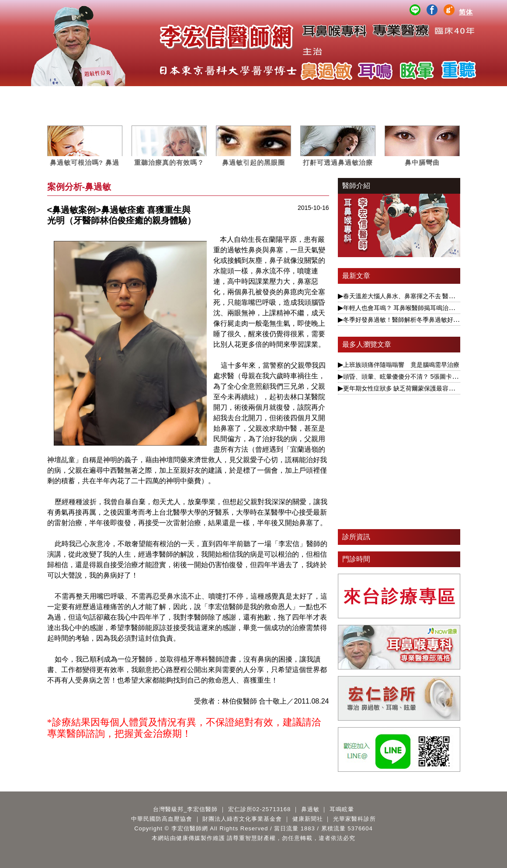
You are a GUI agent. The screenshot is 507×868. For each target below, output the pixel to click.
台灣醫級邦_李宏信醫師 (185, 809)
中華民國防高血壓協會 (161, 819)
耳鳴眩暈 (191, 94)
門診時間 (356, 559)
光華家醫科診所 (354, 819)
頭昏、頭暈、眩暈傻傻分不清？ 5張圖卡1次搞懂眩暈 (414, 376)
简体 (466, 12)
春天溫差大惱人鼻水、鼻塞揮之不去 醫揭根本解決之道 (417, 296)
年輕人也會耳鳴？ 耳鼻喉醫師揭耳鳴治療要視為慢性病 (417, 307)
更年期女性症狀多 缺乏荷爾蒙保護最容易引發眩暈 (411, 388)
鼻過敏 (150, 94)
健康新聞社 (307, 819)
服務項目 (109, 94)
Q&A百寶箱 (439, 94)
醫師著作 (398, 94)
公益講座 (357, 94)
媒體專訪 (233, 94)
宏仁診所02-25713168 (259, 809)
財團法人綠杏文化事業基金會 (242, 819)
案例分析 (274, 94)
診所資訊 (356, 536)
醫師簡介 (68, 94)
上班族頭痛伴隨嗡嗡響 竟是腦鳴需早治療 (401, 364)
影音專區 (316, 94)
